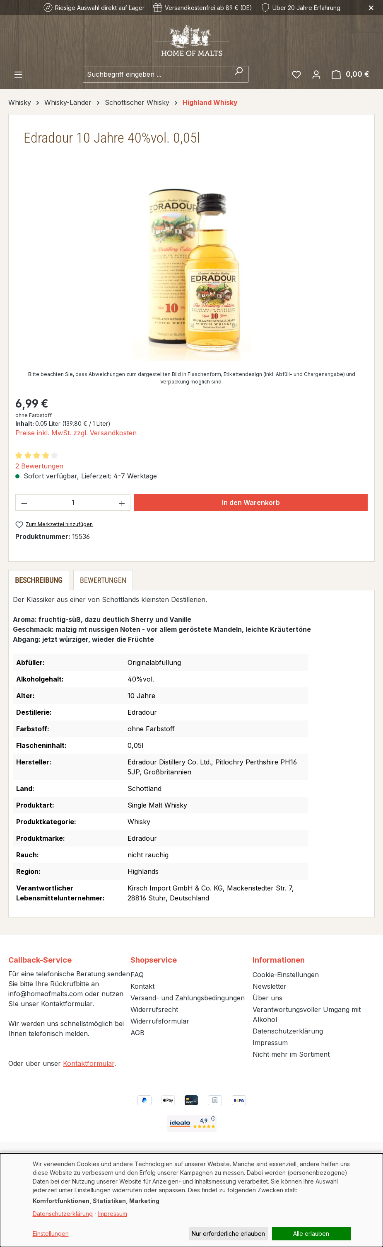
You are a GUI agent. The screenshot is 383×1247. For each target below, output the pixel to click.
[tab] (38, 580)
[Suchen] (238, 74)
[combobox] (156, 74)
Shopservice (153, 960)
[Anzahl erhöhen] (122, 502)
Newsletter (270, 986)
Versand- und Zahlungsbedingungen (187, 998)
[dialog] (191, 1200)
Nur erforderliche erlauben (228, 1233)
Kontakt (142, 986)
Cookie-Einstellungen (286, 974)
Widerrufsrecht (154, 1009)
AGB (137, 1033)
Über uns (267, 998)
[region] (191, 271)
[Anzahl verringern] (24, 502)
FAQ (137, 974)
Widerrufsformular (159, 1021)
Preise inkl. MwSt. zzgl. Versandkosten (76, 433)
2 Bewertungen (39, 466)
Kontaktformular (88, 1063)
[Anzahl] (73, 502)
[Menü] (18, 74)
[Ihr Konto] (316, 74)
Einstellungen (51, 1233)
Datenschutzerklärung (288, 1031)
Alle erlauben (311, 1233)
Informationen (279, 960)
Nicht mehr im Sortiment (291, 1054)
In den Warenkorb (251, 502)
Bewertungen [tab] (103, 580)
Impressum (270, 1042)
